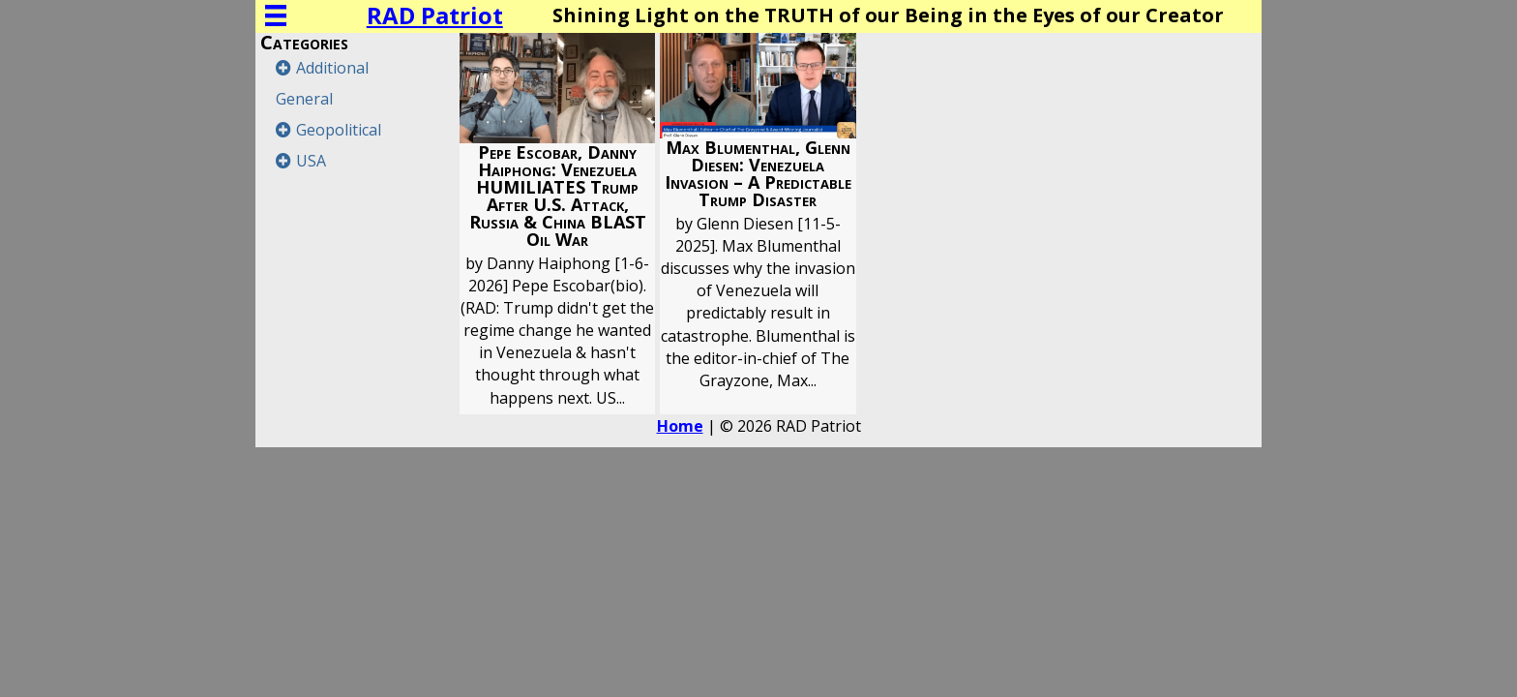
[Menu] (275, 15)
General (304, 98)
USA (311, 160)
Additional (332, 67)
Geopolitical (338, 129)
